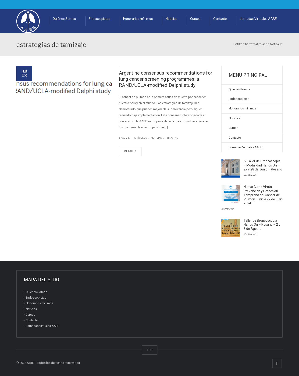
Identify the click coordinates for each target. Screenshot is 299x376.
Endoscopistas (99, 19)
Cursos (195, 19)
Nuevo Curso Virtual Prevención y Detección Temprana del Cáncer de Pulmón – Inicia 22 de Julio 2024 (263, 195)
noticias (156, 138)
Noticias (171, 19)
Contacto (220, 19)
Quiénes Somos (64, 19)
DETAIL (130, 151)
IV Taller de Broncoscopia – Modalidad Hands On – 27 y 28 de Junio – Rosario (263, 165)
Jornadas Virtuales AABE (258, 19)
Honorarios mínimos (138, 19)
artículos (140, 138)
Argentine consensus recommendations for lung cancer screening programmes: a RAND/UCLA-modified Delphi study (165, 79)
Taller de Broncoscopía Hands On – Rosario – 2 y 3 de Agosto (262, 225)
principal (172, 138)
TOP (149, 350)
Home (237, 44)
